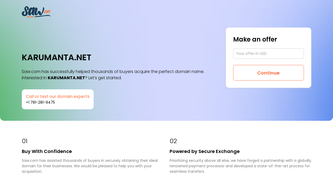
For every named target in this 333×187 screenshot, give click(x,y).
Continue (268, 73)
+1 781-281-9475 (40, 102)
